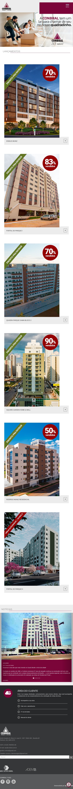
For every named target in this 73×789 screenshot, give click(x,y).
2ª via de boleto (25, 712)
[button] (5, 27)
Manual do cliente (26, 717)
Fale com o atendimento (28, 706)
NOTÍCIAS (6, 609)
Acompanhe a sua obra (28, 700)
